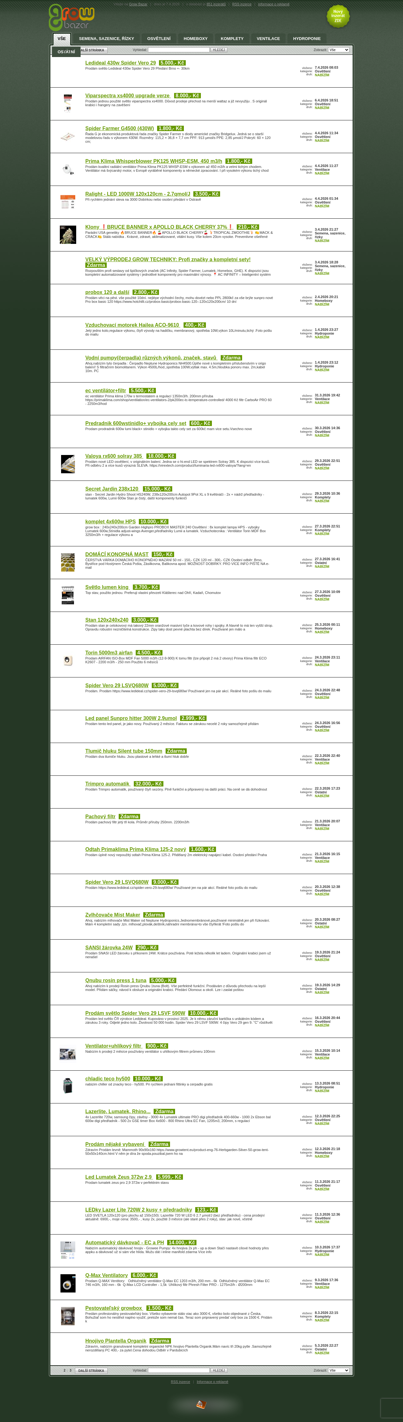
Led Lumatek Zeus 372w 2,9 (119, 1177)
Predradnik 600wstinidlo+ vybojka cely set (135, 423)
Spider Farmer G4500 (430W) (119, 128)
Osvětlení (159, 38)
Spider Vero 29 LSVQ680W (117, 685)
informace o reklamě (274, 4)
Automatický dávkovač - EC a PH (124, 1242)
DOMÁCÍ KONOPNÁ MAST (117, 554)
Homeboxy (195, 38)
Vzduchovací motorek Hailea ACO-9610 (132, 325)
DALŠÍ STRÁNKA (91, 1371)
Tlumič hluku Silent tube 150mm (123, 751)
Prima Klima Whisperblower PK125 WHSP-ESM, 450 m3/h (153, 161)
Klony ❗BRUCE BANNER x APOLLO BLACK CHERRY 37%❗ (159, 227)
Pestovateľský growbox (114, 1308)
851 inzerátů (216, 4)
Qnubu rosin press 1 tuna (115, 980)
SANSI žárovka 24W (109, 947)
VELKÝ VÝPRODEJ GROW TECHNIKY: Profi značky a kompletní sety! (168, 259)
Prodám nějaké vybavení (115, 1144)
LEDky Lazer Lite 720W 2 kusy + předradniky (138, 1209)
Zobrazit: (321, 1370)
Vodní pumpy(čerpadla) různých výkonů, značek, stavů (151, 357)
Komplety (232, 38)
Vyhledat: (140, 1370)
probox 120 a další (107, 292)
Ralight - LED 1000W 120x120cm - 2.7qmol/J (137, 194)
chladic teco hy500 (107, 1078)
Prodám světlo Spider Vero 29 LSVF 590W (135, 1013)
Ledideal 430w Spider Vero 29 (120, 63)
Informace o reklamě (212, 1382)
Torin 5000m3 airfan (109, 652)
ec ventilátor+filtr (105, 390)
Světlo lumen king (107, 587)
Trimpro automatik (108, 783)
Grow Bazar (138, 4)
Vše (61, 38)
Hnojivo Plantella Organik (115, 1341)
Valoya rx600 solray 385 (114, 456)
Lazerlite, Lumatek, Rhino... (117, 1111)
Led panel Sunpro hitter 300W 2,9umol (131, 718)
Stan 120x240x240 (106, 620)
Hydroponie (306, 38)
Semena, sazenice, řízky (106, 38)
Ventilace (268, 38)
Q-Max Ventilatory (106, 1275)
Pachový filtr (100, 816)
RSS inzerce (242, 4)
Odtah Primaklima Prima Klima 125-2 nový (135, 849)
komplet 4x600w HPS (110, 521)
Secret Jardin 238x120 (112, 489)
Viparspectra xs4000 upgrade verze (128, 95)
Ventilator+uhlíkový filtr (114, 1046)
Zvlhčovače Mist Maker (112, 915)
